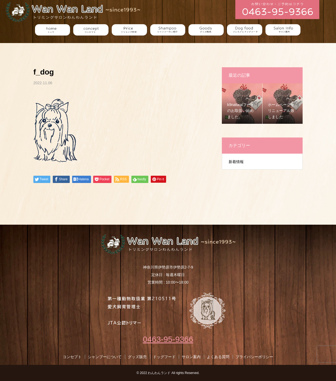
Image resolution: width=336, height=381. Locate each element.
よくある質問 (218, 357)
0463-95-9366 (168, 339)
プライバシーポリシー (254, 357)
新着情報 (236, 162)
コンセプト (72, 357)
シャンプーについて (105, 357)
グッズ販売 (137, 357)
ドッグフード (164, 357)
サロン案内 (191, 357)
